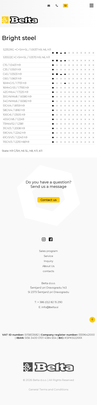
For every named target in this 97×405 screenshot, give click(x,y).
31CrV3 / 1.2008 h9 (48, 128)
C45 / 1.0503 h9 (48, 74)
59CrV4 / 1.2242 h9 (48, 132)
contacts (48, 271)
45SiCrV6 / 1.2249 (48, 119)
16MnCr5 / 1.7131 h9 (48, 83)
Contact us (49, 200)
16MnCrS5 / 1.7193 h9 (48, 87)
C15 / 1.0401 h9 (48, 65)
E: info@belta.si (48, 307)
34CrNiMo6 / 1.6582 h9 (48, 101)
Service (48, 256)
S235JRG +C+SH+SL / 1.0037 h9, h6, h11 (48, 51)
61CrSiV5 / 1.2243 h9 (48, 137)
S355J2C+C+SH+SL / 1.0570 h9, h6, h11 (48, 59)
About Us (48, 266)
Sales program (48, 251)
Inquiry (48, 261)
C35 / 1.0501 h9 (48, 69)
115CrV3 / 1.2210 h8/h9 (48, 142)
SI (65, 5)
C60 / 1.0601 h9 (48, 78)
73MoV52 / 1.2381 (48, 123)
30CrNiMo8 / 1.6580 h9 (48, 96)
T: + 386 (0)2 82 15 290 (48, 302)
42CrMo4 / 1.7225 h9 (48, 92)
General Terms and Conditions (48, 389)
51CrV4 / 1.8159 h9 (48, 105)
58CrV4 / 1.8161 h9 (48, 110)
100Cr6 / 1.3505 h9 (48, 114)
